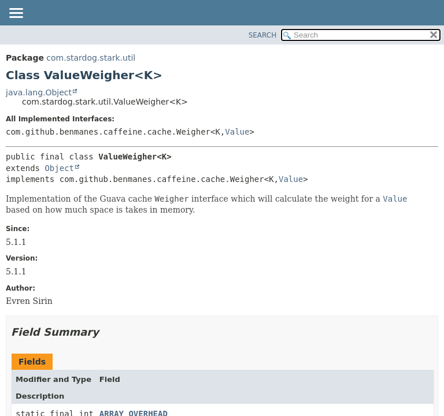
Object (59, 168)
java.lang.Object (39, 92)
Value (237, 131)
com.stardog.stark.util (90, 57)
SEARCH (263, 35)
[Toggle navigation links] (15, 14)
